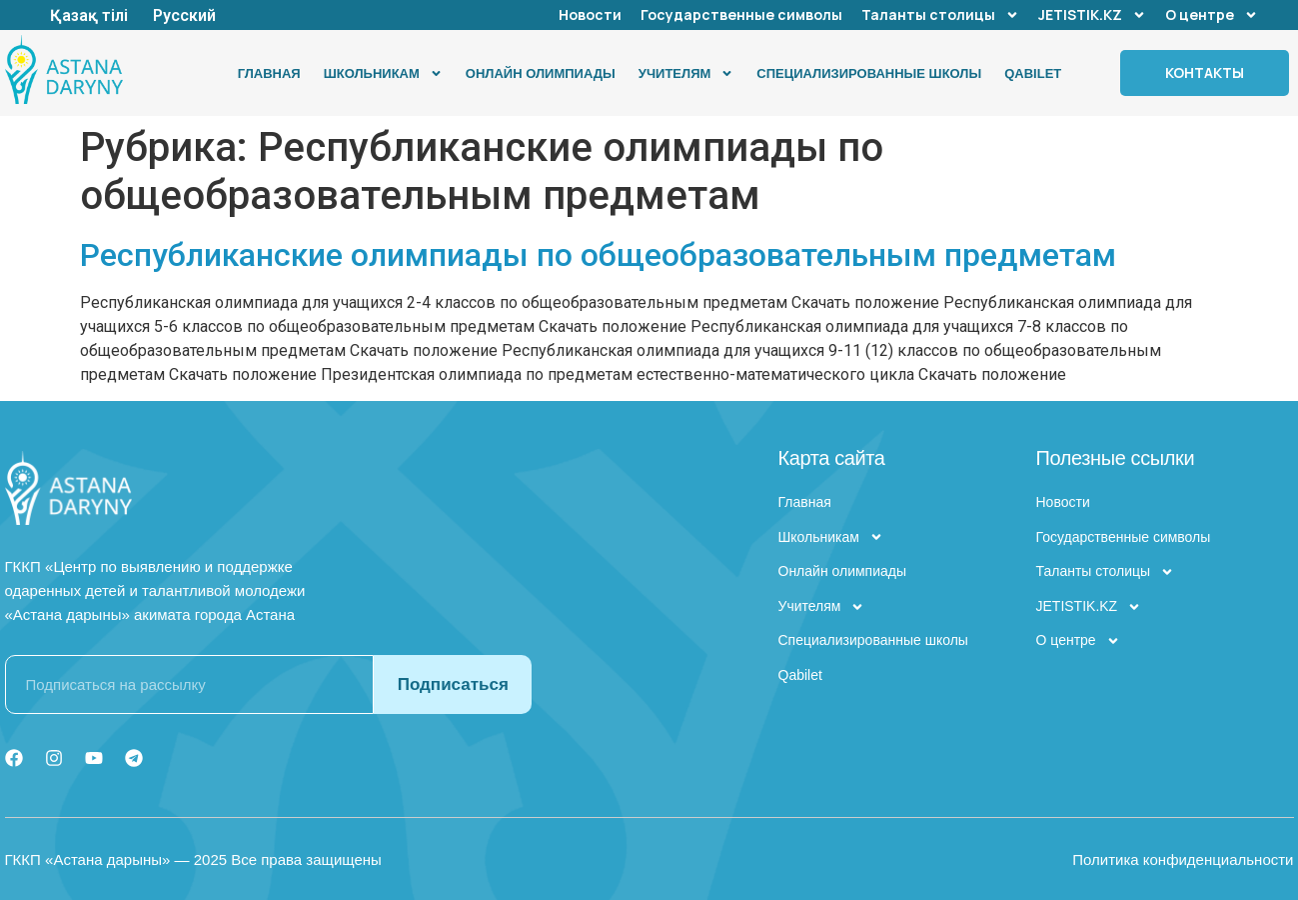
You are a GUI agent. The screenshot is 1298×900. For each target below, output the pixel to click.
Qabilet (1032, 73)
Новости (590, 15)
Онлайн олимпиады (541, 73)
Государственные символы (741, 15)
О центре (1211, 15)
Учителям (686, 73)
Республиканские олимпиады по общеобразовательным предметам (598, 255)
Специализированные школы (868, 73)
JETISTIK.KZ (1092, 15)
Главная (269, 73)
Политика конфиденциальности (1182, 859)
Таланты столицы (940, 15)
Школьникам (383, 73)
